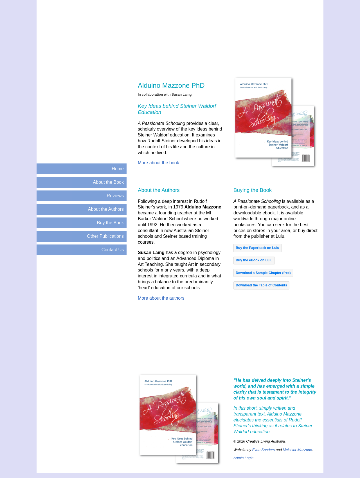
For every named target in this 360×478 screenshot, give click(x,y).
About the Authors (106, 209)
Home (118, 168)
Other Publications (105, 236)
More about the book (158, 162)
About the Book (108, 182)
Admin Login (243, 458)
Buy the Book (110, 222)
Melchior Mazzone (297, 450)
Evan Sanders (263, 450)
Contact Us (113, 249)
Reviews (115, 195)
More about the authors (161, 298)
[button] (257, 248)
